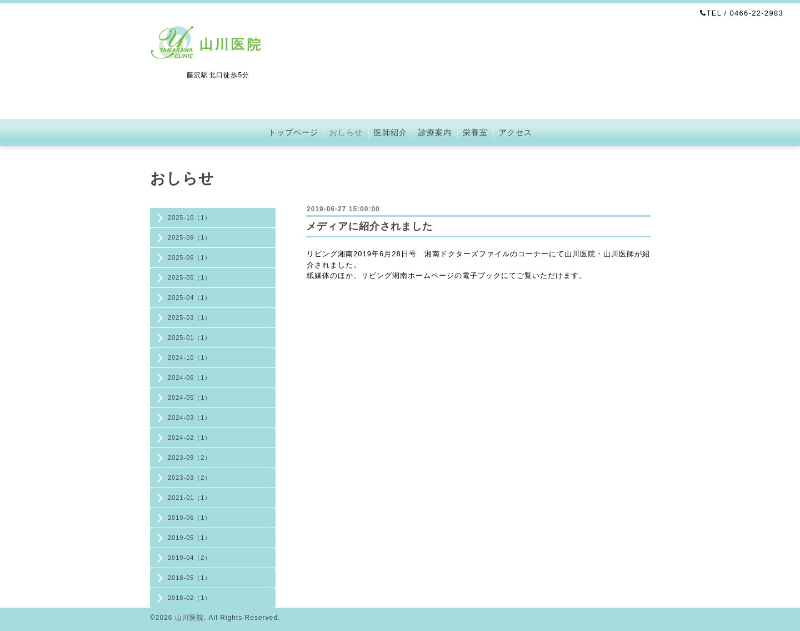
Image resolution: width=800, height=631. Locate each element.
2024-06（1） (190, 377)
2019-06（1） (190, 517)
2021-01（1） (190, 497)
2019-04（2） (190, 557)
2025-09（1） (190, 237)
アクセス (515, 132)
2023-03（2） (190, 477)
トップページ (293, 132)
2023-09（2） (190, 457)
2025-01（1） (190, 337)
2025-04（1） (190, 297)
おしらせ (346, 132)
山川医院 (189, 618)
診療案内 (435, 132)
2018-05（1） (190, 577)
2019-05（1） (190, 537)
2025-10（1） (190, 217)
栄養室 (475, 132)
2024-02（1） (190, 437)
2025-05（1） (190, 277)
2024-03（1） (190, 417)
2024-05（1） (190, 397)
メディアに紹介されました (369, 226)
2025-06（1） (190, 257)
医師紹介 (390, 132)
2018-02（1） (190, 597)
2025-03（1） (190, 317)
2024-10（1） (190, 357)
